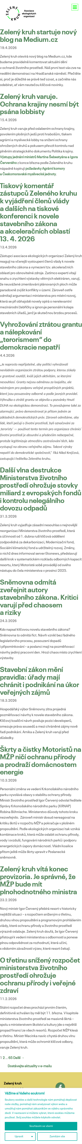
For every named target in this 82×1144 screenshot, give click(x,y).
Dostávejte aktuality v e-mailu (30, 1066)
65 (10, 1058)
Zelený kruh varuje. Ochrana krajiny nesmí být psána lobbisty (39, 104)
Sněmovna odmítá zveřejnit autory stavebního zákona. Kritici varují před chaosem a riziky (39, 597)
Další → (18, 1058)
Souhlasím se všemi (41, 1126)
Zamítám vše (57, 1136)
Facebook (60, 1087)
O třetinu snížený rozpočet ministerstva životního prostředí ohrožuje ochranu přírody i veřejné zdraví (40, 975)
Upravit (19, 1136)
